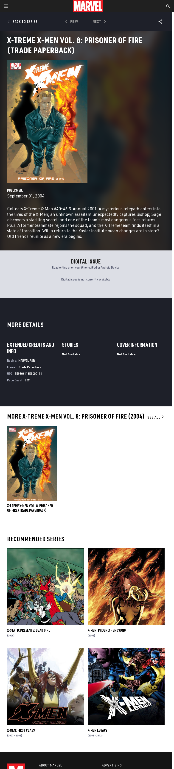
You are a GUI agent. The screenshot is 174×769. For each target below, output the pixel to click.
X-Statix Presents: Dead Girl (28, 630)
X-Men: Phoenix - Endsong (107, 630)
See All (155, 417)
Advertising (112, 765)
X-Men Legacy (97, 730)
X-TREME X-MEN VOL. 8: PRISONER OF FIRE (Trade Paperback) (30, 508)
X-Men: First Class (21, 730)
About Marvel (50, 765)
